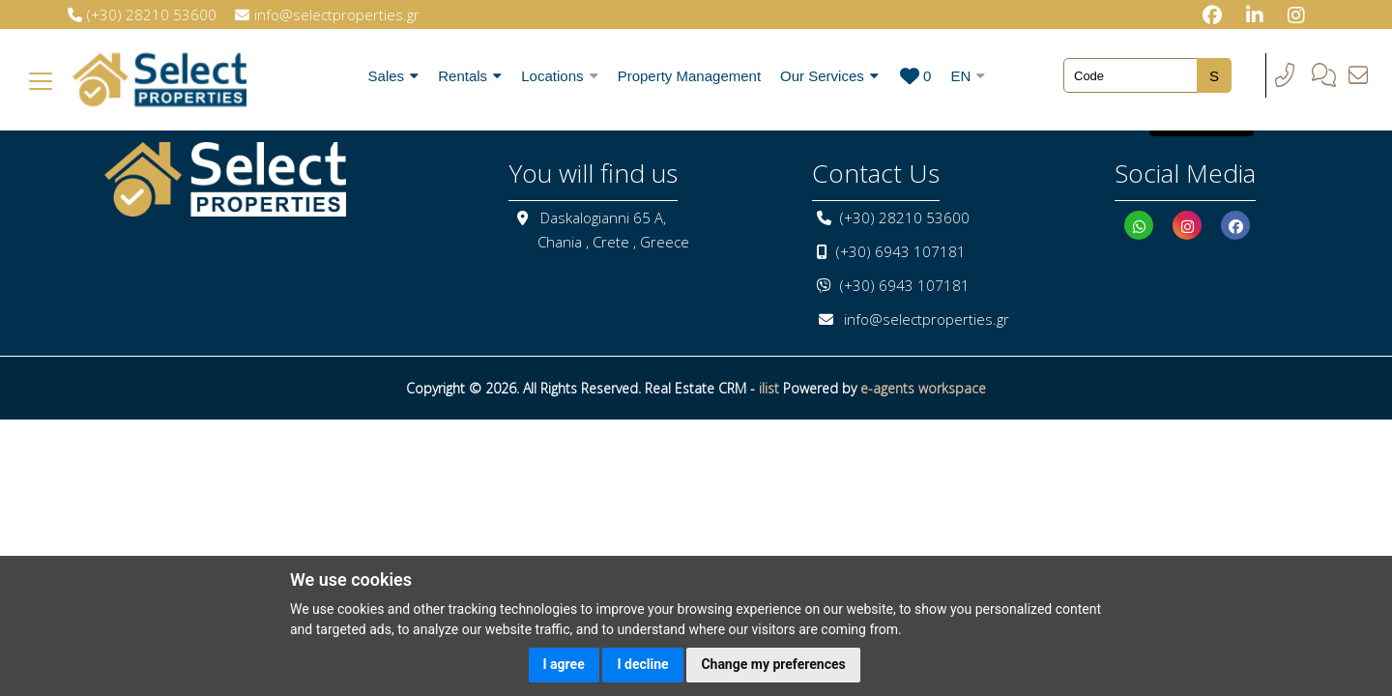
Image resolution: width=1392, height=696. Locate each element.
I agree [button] (564, 664)
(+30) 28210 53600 (905, 217)
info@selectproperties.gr (926, 319)
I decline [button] (642, 664)
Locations (559, 76)
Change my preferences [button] (773, 664)
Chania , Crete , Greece (613, 241)
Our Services (829, 76)
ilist (769, 388)
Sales (394, 76)
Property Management (689, 76)
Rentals (470, 76)
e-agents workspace (923, 388)
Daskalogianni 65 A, (603, 217)
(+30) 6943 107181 (901, 251)
